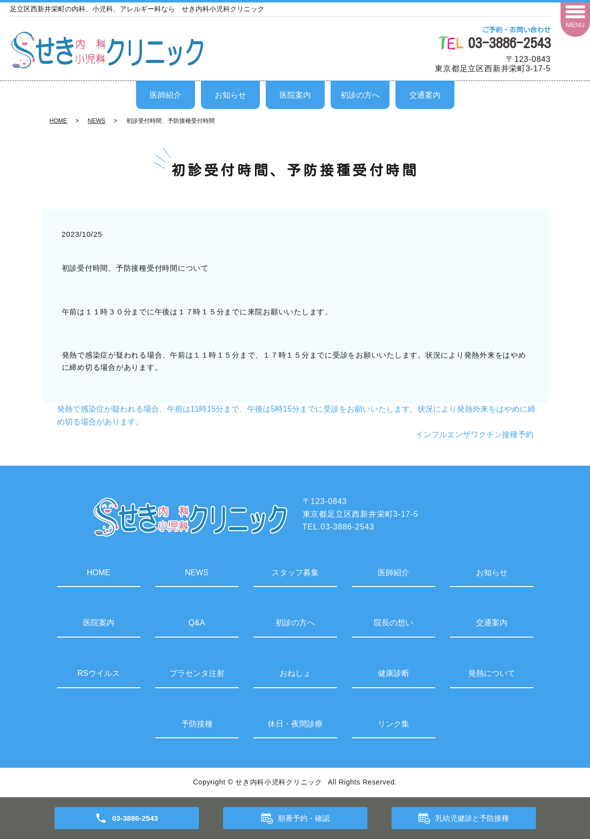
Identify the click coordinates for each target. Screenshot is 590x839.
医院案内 (295, 95)
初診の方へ (360, 95)
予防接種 (197, 724)
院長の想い (393, 622)
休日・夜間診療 (295, 724)
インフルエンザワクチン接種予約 (475, 434)
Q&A (197, 622)
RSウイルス (98, 673)
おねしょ (295, 673)
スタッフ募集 (295, 572)
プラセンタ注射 (197, 673)
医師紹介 (165, 95)
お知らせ (230, 95)
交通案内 (425, 95)
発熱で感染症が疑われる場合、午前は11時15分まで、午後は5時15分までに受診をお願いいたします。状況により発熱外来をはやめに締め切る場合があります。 (296, 415)
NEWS (97, 120)
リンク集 (393, 724)
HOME (58, 120)
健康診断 (393, 673)
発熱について (491, 673)
